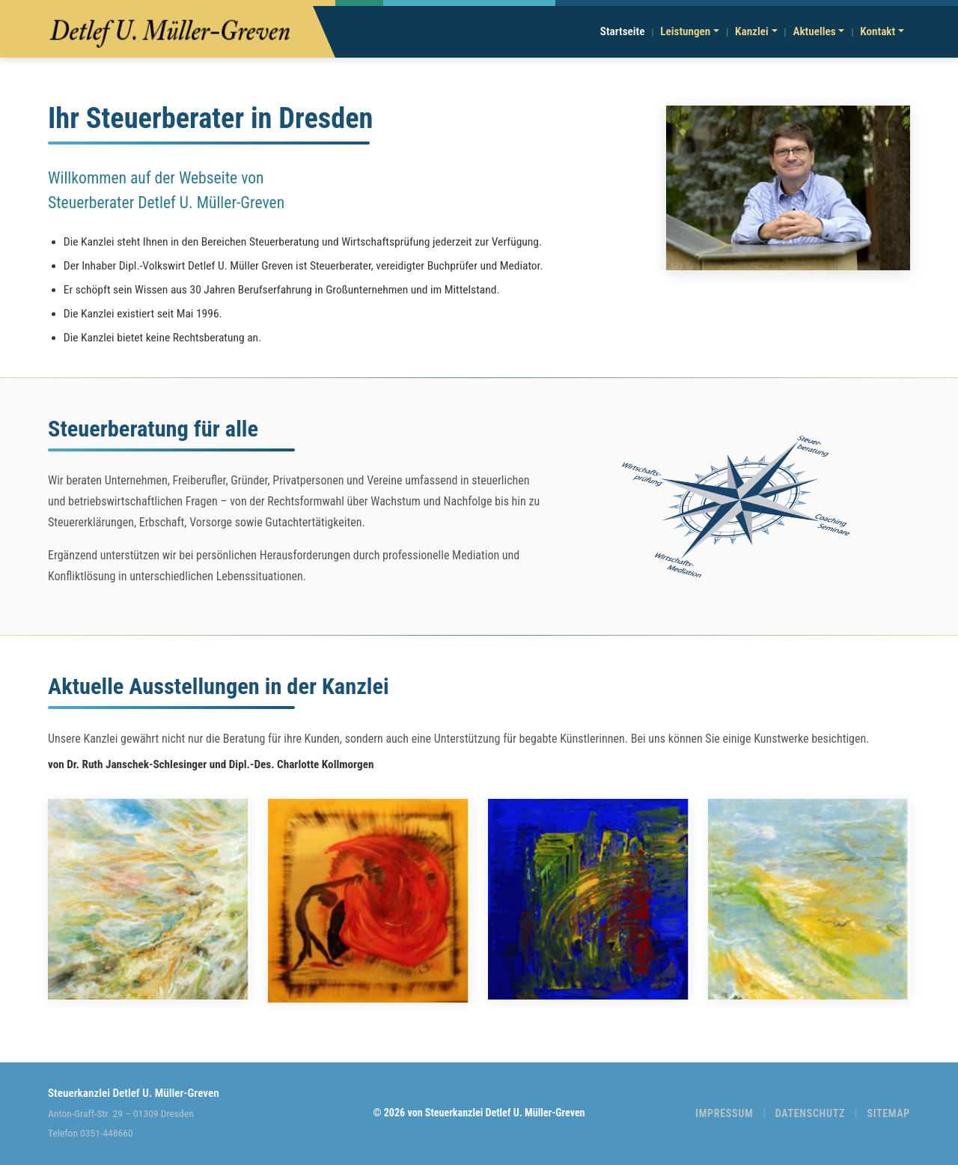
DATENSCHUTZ (810, 1113)
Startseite (622, 31)
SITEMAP (888, 1113)
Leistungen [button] (685, 31)
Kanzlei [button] (752, 31)
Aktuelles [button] (814, 31)
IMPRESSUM (724, 1113)
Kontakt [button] (877, 31)
